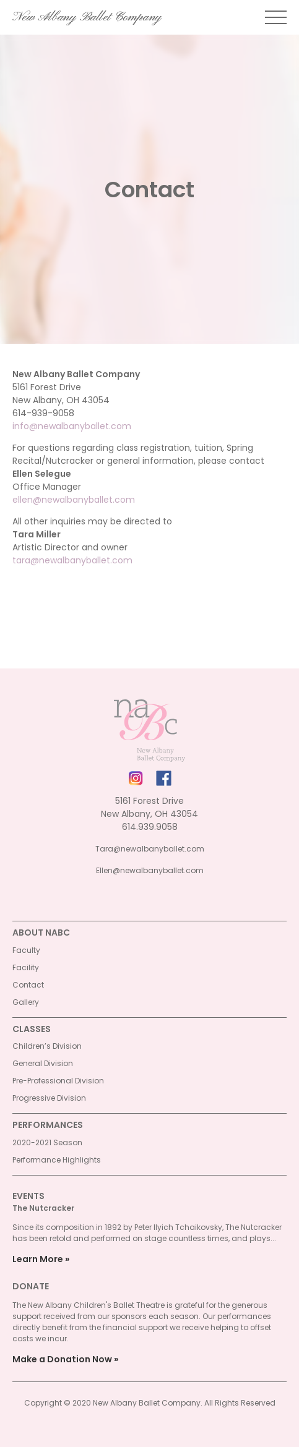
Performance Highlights (56, 1160)
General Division (42, 1063)
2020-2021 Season (47, 1142)
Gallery (25, 1002)
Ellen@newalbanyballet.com (150, 870)
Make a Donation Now (62, 1359)
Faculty (26, 950)
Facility (25, 967)
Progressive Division (49, 1098)
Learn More (37, 1259)
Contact (28, 985)
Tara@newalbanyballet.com (149, 848)
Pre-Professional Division (58, 1080)
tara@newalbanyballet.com (72, 560)
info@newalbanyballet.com (71, 426)
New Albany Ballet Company (87, 17)
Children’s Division (47, 1046)
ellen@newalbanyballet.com (73, 499)
